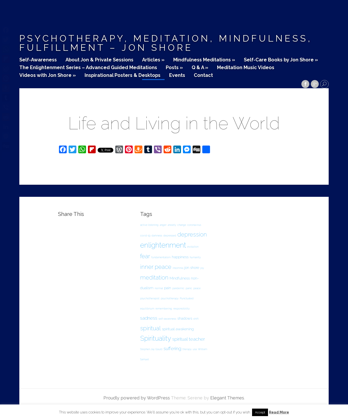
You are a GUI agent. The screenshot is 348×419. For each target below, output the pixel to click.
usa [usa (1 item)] (195, 349)
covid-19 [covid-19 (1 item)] (145, 235)
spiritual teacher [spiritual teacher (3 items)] (188, 339)
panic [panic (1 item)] (189, 288)
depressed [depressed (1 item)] (169, 235)
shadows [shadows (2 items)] (184, 318)
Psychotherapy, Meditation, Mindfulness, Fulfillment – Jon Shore (165, 43)
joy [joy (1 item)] (202, 267)
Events (177, 75)
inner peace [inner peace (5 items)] (155, 266)
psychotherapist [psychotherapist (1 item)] (150, 298)
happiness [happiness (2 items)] (180, 257)
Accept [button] (260, 412)
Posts (174, 67)
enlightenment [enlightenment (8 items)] (163, 245)
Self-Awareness (38, 60)
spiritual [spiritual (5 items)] (150, 328)
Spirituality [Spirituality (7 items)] (155, 338)
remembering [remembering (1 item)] (163, 308)
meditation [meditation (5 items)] (154, 277)
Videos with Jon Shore (47, 75)
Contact (203, 75)
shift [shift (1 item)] (196, 318)
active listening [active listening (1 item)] (149, 224)
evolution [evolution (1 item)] (192, 246)
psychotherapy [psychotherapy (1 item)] (170, 298)
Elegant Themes (227, 397)
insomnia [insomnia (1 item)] (178, 267)
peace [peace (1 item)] (197, 288)
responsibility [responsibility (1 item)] (181, 308)
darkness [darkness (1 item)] (157, 235)
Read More (279, 412)
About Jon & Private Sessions (99, 60)
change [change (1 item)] (181, 224)
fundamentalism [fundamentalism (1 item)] (161, 257)
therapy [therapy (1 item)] (187, 349)
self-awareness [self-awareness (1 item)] (167, 318)
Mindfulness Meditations (204, 60)
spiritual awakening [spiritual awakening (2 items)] (178, 329)
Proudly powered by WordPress (136, 397)
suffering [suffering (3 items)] (172, 348)
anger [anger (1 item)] (163, 224)
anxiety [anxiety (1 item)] (172, 224)
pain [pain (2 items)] (167, 288)
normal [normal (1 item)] (159, 288)
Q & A (200, 67)
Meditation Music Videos (245, 67)
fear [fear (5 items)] (145, 256)
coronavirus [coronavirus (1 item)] (194, 224)
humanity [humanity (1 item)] (195, 257)
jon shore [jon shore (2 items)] (191, 267)
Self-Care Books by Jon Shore (281, 60)
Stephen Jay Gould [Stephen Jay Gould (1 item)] (151, 349)
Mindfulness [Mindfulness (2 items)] (180, 278)
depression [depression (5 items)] (192, 234)
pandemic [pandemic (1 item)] (178, 288)
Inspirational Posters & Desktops (122, 75)
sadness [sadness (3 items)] (148, 318)
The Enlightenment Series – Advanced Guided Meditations (88, 67)
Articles (153, 60)
